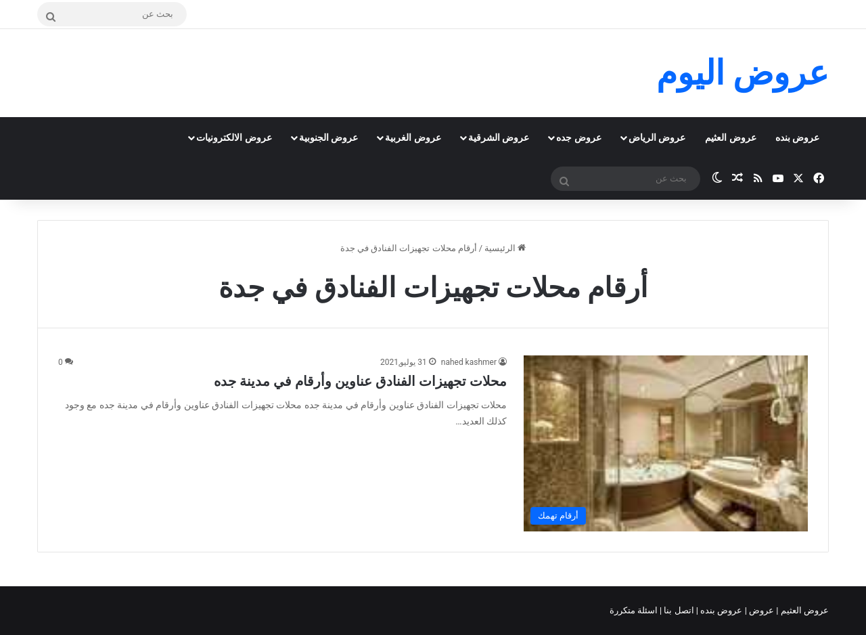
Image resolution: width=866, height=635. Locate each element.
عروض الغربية (412, 137)
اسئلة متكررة (635, 610)
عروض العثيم (730, 137)
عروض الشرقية (498, 137)
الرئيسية (505, 248)
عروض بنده (797, 137)
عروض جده (578, 137)
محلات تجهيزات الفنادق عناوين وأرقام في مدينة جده (360, 381)
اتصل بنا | (678, 610)
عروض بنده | (720, 610)
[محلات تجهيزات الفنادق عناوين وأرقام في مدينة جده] (666, 443)
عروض (761, 610)
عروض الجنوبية (328, 137)
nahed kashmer (469, 362)
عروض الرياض (657, 137)
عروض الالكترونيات (233, 137)
